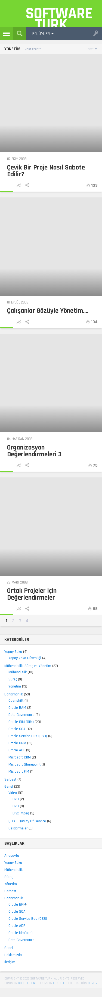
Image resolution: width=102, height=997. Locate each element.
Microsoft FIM (18, 771)
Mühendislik (17, 672)
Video (12, 792)
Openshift (15, 700)
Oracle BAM (17, 707)
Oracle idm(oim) (20, 932)
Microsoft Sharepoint (24, 764)
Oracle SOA (17, 729)
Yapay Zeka (13, 651)
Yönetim (14, 686)
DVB (16, 799)
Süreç (12, 679)
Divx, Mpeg (21, 813)
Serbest (10, 779)
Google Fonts (28, 983)
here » (92, 983)
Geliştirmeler (17, 828)
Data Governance (21, 714)
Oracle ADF (16, 750)
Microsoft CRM (19, 757)
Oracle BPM (17, 743)
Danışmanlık (13, 694)
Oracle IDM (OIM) (21, 721)
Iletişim (9, 962)
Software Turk (54, 15)
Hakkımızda (13, 955)
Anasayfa (11, 855)
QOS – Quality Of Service (27, 821)
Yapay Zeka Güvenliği (24, 658)
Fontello (60, 983)
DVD (16, 806)
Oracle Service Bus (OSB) (27, 736)
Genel (8, 786)
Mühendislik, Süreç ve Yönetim (27, 665)
